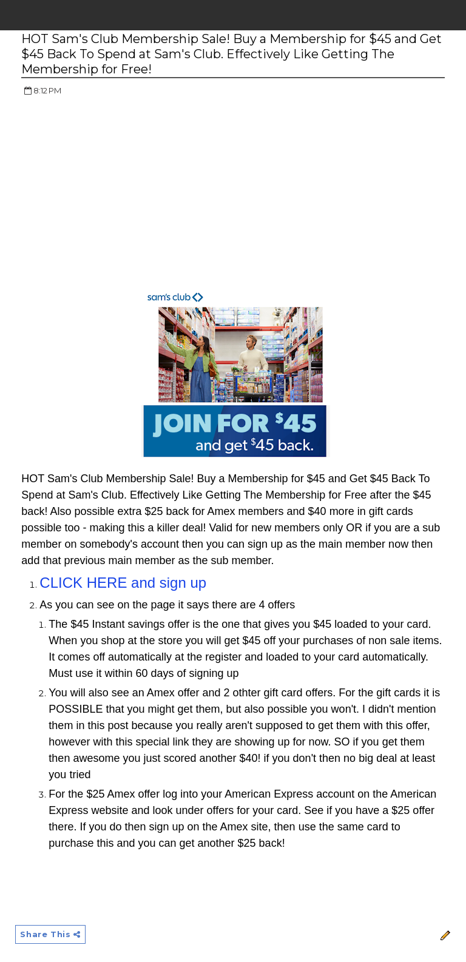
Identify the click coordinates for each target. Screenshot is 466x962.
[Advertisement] (123, 194)
